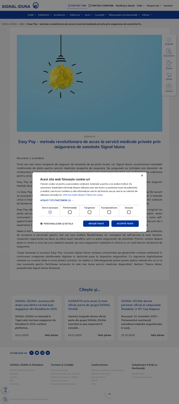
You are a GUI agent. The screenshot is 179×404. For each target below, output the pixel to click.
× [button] (142, 175)
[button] (89, 200)
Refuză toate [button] (96, 223)
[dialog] (90, 202)
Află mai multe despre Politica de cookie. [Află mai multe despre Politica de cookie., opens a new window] (83, 195)
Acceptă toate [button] (125, 223)
